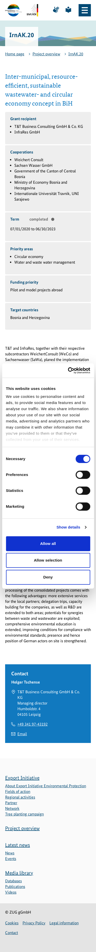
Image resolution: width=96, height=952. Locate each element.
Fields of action (17, 791)
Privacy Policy (34, 922)
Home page (14, 53)
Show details (68, 527)
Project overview (46, 53)
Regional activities (20, 797)
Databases (13, 880)
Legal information (64, 922)
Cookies (11, 922)
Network (12, 808)
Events (10, 858)
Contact (11, 932)
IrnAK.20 (75, 53)
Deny (48, 577)
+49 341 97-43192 (32, 724)
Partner (11, 802)
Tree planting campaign (24, 814)
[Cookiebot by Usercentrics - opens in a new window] (68, 370)
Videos (10, 892)
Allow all (48, 543)
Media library (19, 873)
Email (22, 733)
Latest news (17, 845)
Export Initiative (22, 778)
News (9, 853)
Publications (15, 886)
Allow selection (48, 560)
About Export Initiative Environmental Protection (45, 785)
